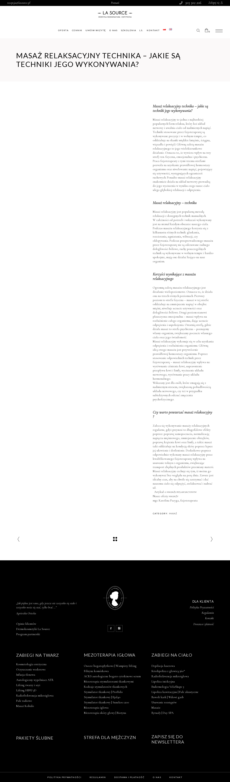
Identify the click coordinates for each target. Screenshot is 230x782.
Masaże (155, 707)
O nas (157, 777)
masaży (173, 496)
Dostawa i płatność (129, 777)
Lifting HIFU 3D (26, 690)
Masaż (173, 513)
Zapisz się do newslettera (167, 739)
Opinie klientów (26, 624)
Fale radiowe (24, 701)
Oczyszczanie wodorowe (31, 669)
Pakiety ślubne (34, 737)
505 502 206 (193, 2)
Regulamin (208, 613)
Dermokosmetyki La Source (33, 629)
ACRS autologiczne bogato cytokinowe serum (112, 676)
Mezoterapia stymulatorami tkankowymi (109, 681)
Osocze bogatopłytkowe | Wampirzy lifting (110, 666)
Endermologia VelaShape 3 (167, 687)
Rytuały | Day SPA (162, 713)
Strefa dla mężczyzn (110, 737)
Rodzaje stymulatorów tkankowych (105, 687)
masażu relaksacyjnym (182, 492)
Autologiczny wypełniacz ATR (35, 680)
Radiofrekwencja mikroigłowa (35, 695)
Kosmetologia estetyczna (31, 664)
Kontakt (209, 618)
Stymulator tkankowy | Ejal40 (102, 697)
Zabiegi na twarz (37, 655)
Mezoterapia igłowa (109, 654)
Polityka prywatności (64, 777)
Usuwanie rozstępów (164, 702)
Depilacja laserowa (163, 666)
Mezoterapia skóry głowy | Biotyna (105, 713)
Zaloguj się (214, 2)
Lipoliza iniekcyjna (163, 681)
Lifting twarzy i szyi (28, 685)
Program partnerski (28, 634)
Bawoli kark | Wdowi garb (167, 697)
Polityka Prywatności (202, 607)
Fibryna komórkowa (96, 671)
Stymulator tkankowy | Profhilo (103, 692)
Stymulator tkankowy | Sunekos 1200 (106, 702)
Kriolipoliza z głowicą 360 (168, 671)
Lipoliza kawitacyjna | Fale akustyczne (174, 692)
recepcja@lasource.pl (18, 3)
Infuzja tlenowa (25, 675)
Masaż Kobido (25, 706)
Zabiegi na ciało (171, 654)
